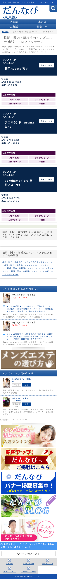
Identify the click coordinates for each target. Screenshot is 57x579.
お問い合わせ (28, 564)
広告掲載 (9, 564)
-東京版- (42, 21)
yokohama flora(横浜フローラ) (19, 182)
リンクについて (9, 571)
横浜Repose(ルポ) (17, 68)
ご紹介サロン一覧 (28, 571)
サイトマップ (47, 564)
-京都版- (14, 26)
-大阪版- (14, 21)
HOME (5, 32)
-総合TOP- (42, 26)
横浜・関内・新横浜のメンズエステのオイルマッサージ (27, 262)
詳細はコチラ (46, 65)
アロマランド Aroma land (19, 124)
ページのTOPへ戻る (28, 554)
